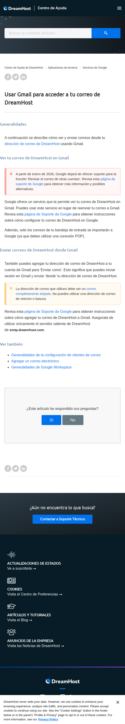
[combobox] (62, 33)
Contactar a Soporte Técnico (62, 519)
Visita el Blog (17, 620)
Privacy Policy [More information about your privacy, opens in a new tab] (48, 719)
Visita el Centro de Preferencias (32, 594)
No (72, 420)
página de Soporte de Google (48, 214)
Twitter (15, 77)
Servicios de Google (95, 67)
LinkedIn (23, 77)
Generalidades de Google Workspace (41, 367)
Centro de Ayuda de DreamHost (24, 67)
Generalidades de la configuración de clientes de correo (56, 355)
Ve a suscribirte (19, 568)
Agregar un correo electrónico (35, 361)
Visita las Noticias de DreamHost (33, 646)
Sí (52, 420)
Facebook (8, 77)
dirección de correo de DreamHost (32, 144)
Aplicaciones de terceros (63, 67)
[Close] (118, 702)
